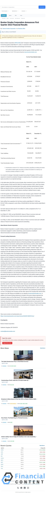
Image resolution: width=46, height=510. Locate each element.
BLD (11, 384)
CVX (11, 441)
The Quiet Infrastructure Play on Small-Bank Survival (15, 361)
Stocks (10, 15)
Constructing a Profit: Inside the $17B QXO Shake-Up (15, 380)
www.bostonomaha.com (30, 52)
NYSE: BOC (18, 42)
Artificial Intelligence (13, 403)
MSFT (2, 462)
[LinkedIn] (24, 488)
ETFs (15, 15)
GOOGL (24, 403)
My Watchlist (14, 11)
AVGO (21, 403)
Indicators (23, 11)
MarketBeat (4, 384)
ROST (11, 422)
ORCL (2, 466)
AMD (2, 454)
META (26, 403)
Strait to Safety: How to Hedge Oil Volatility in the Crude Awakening (19, 436)
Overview (3, 18)
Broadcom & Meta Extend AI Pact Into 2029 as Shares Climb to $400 (19, 399)
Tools (21, 15)
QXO (13, 384)
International (17, 18)
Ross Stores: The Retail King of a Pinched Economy (14, 418)
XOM (13, 441)
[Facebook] (21, 488)
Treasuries (23, 18)
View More (42, 348)
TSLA (2, 468)
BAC (2, 456)
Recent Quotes (4, 11)
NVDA (2, 464)
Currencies (12, 18)
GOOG (2, 458)
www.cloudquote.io (33, 481)
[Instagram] (28, 488)
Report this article (7, 343)
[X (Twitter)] (18, 488)
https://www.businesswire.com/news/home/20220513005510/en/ (17, 316)
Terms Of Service (35, 484)
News (8, 18)
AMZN (2, 450)
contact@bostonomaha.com (8, 331)
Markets (3, 15)
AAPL (2, 452)
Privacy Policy (27, 484)
